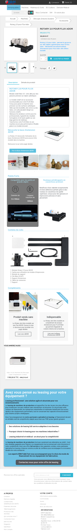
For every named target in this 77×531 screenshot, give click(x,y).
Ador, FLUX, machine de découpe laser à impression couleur (18, 373)
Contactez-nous (9, 519)
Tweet (54, 68)
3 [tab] (38, 171)
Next (66, 162)
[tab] (38, 426)
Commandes (44, 499)
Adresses (43, 504)
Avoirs (42, 501)
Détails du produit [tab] (28, 82)
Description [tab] (13, 82)
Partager (49, 68)
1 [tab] (34, 171)
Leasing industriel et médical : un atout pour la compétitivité (34, 437)
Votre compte (46, 493)
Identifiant (7, 527)
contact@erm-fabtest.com (46, 528)
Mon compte (8, 529)
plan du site (8, 521)
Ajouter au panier (59, 59)
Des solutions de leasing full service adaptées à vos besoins (34, 426)
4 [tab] (41, 171)
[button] (22, 151)
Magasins (7, 524)
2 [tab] (36, 171)
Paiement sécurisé (10, 506)
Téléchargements (9, 509)
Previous (11, 162)
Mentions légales (9, 499)
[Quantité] (42, 59)
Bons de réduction (46, 506)
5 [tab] (43, 171)
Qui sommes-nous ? (10, 516)
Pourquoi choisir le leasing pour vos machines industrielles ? (34, 431)
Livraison (7, 496)
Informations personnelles (48, 496)
